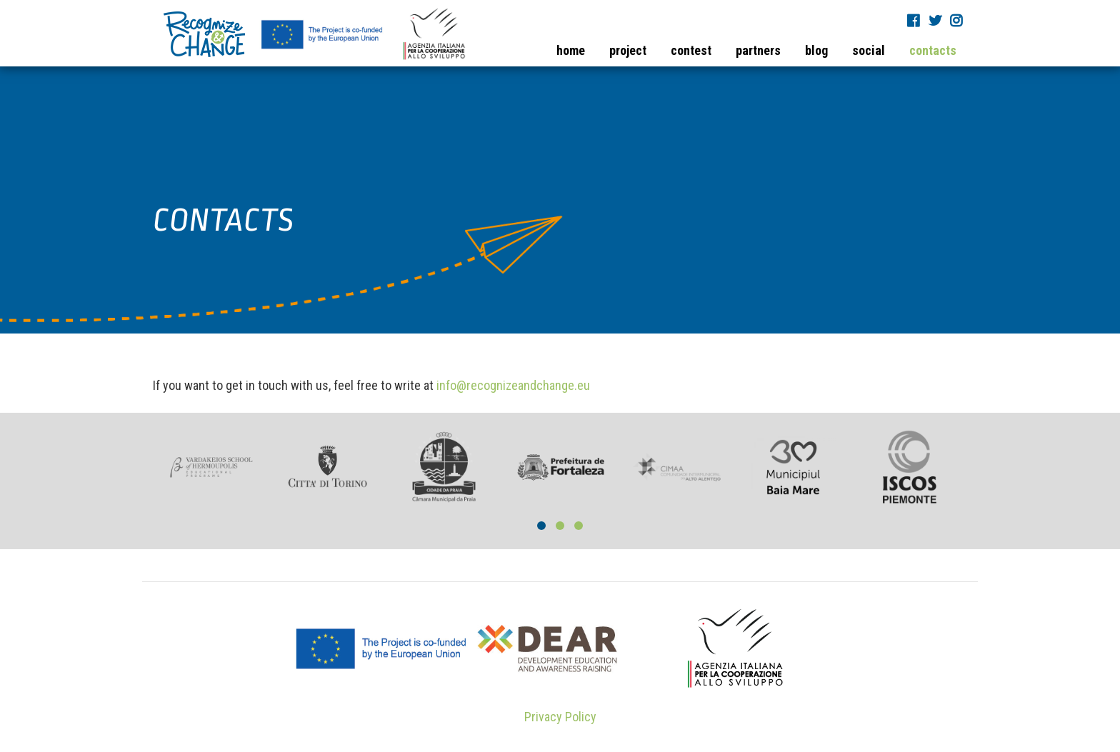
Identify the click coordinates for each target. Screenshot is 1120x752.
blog (816, 50)
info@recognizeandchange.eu (513, 385)
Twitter (936, 20)
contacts (932, 50)
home (570, 50)
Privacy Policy (560, 716)
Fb (915, 20)
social (868, 50)
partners (758, 50)
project (627, 50)
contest (691, 50)
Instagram (958, 20)
